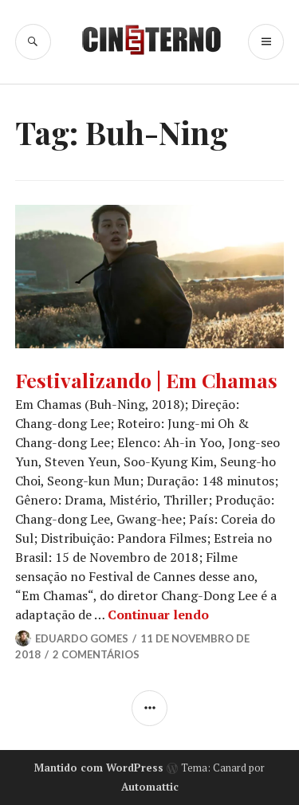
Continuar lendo (158, 614)
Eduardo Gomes (81, 638)
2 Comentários (96, 654)
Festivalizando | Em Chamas (146, 380)
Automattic (150, 786)
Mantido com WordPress (98, 767)
